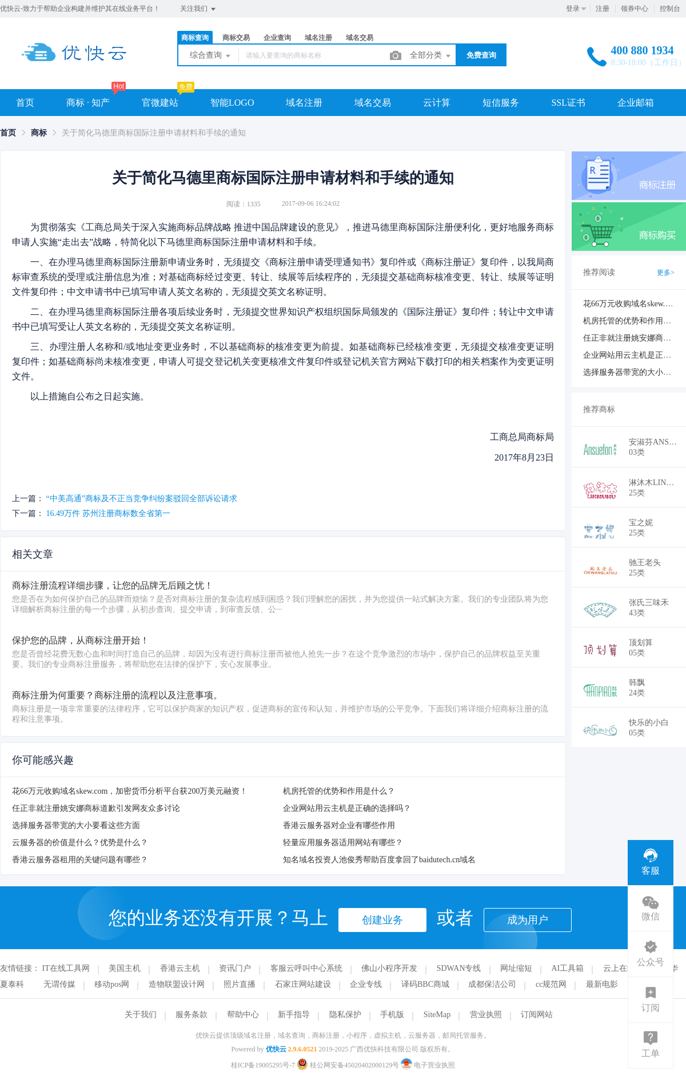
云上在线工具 (627, 968)
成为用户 (527, 920)
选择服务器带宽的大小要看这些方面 (76, 825)
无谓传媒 (59, 984)
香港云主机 (180, 968)
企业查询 (277, 38)
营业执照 (486, 1014)
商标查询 (195, 38)
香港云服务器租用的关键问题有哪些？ (80, 859)
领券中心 (634, 9)
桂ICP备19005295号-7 (263, 1065)
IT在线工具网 (66, 968)
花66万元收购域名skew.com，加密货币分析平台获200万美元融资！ (130, 791)
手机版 (392, 1014)
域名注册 (318, 38)
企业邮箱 (635, 102)
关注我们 (198, 9)
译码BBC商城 (425, 984)
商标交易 (236, 38)
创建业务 (382, 920)
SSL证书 (568, 102)
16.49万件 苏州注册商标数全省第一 (108, 513)
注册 (602, 9)
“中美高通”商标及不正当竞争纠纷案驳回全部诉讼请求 (141, 498)
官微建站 (160, 102)
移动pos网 (111, 984)
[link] (8, 133)
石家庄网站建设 (303, 984)
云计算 (436, 102)
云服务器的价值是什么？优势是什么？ (80, 842)
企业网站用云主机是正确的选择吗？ (347, 808)
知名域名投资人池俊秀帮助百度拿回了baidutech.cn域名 (379, 859)
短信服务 (500, 102)
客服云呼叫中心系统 (306, 968)
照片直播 (240, 984)
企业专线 (366, 984)
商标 (39, 133)
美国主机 (125, 968)
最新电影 (602, 984)
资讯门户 (235, 968)
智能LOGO (232, 102)
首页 (25, 102)
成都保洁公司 (492, 984)
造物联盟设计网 (177, 984)
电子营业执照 (428, 1065)
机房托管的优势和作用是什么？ (339, 791)
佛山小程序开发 (389, 968)
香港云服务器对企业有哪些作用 (339, 825)
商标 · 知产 (88, 102)
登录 (573, 9)
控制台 (670, 9)
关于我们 (141, 1014)
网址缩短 (516, 968)
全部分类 (431, 56)
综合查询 (211, 56)
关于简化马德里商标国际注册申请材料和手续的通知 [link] (154, 133)
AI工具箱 (568, 968)
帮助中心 (243, 1014)
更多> (666, 273)
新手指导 (294, 1014)
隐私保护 (345, 1014)
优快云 (276, 1049)
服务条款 (192, 1014)
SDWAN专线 (459, 968)
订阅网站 (537, 1014)
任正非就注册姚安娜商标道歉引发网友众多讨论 (96, 808)
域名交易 (359, 38)
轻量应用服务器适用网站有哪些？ (343, 842)
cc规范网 (551, 984)
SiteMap (437, 1014)
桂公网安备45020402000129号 (349, 1065)
